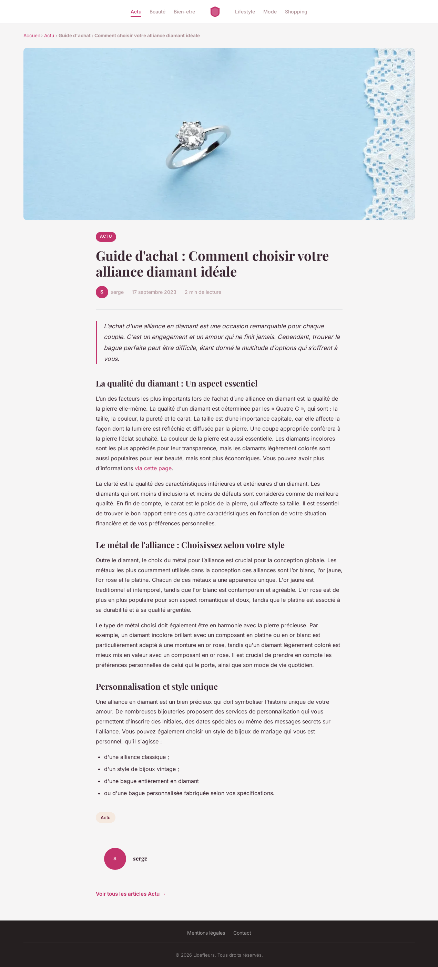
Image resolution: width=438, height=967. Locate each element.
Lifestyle (245, 11)
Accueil (31, 35)
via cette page (153, 468)
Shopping (296, 11)
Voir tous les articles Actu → (131, 894)
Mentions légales (206, 933)
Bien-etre (184, 11)
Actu (136, 11)
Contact (242, 933)
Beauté (157, 11)
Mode (270, 11)
